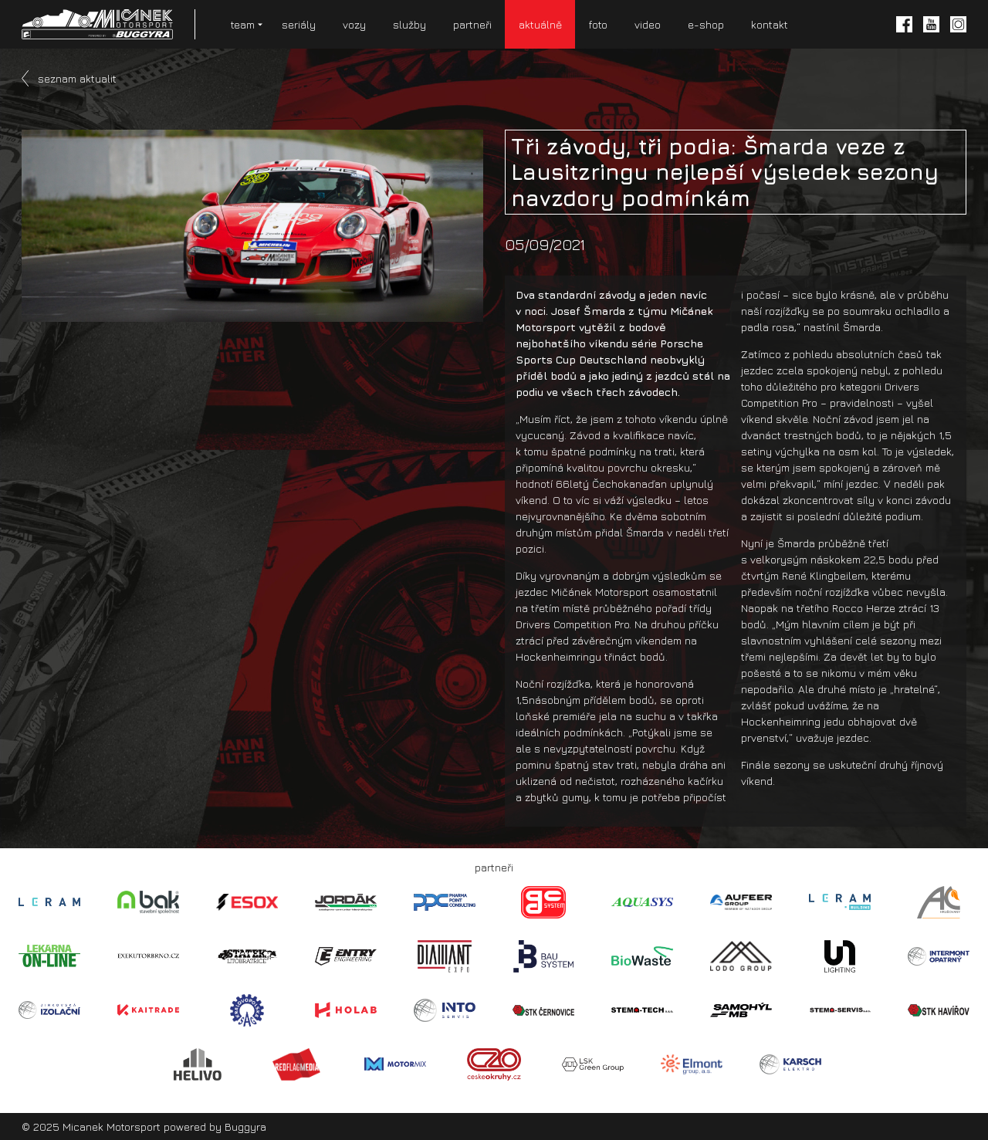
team (243, 24)
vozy (354, 24)
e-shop (706, 24)
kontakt (769, 24)
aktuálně (540, 24)
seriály (299, 24)
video (647, 24)
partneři (472, 24)
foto (598, 24)
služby (409, 24)
